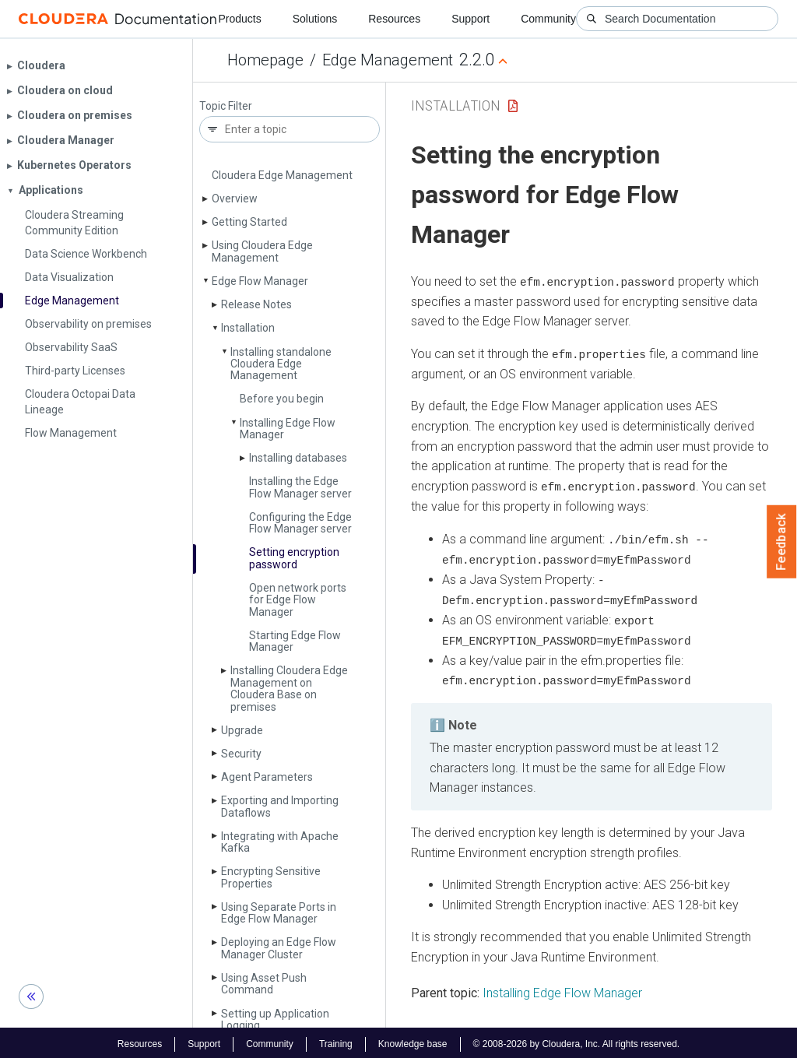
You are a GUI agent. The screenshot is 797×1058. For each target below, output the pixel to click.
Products (239, 18)
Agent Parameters (267, 777)
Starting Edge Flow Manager (295, 641)
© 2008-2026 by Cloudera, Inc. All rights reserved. (576, 1040)
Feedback (781, 542)
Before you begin (282, 398)
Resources (394, 18)
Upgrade (242, 730)
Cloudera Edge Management (282, 175)
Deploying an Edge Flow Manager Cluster (278, 948)
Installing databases (298, 458)
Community (548, 18)
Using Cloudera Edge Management (262, 251)
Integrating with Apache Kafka (280, 842)
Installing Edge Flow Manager (287, 429)
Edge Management (387, 60)
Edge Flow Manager (260, 281)
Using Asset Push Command (264, 984)
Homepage (265, 60)
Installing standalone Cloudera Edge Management (281, 364)
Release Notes (256, 304)
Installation (248, 328)
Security (241, 753)
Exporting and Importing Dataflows (280, 806)
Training (336, 1040)
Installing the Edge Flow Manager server (300, 487)
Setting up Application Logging (275, 1019)
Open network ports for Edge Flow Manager (297, 600)
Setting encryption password (294, 558)
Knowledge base (413, 1040)
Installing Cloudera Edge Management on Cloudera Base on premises (289, 688)
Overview (235, 198)
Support (470, 18)
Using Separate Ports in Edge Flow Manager (278, 913)
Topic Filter (225, 106)
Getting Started (249, 222)
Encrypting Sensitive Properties (271, 877)
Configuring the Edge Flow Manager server (300, 523)
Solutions (315, 18)
